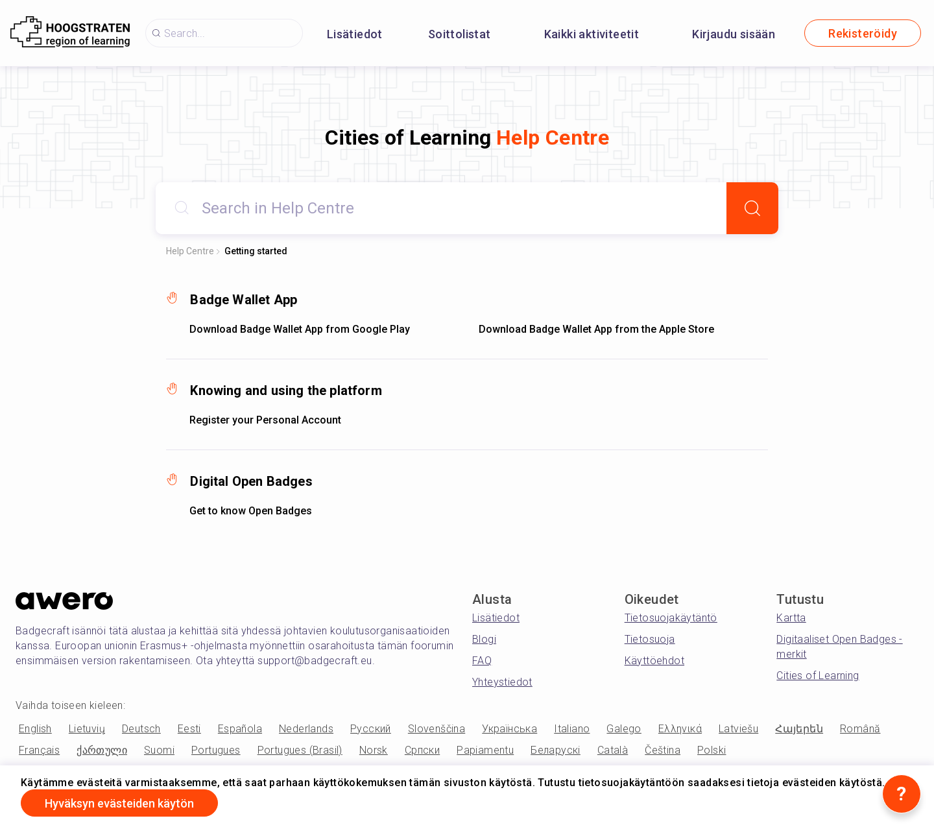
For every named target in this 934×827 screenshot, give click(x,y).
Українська (509, 729)
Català (612, 750)
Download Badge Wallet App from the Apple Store (596, 329)
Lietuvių (87, 729)
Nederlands (306, 729)
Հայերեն (799, 729)
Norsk (373, 750)
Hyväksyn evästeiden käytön (119, 803)
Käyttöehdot (654, 660)
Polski (711, 750)
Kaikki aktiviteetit (592, 34)
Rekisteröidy (862, 33)
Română (860, 729)
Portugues (216, 750)
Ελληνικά (680, 729)
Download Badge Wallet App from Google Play (299, 329)
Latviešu (738, 729)
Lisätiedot (355, 34)
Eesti (189, 729)
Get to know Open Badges (250, 511)
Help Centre (190, 251)
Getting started (255, 251)
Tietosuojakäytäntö (671, 618)
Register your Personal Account (265, 420)
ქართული (102, 750)
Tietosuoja (650, 639)
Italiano (572, 729)
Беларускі (556, 750)
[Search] (752, 208)
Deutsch (141, 729)
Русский (370, 729)
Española (240, 729)
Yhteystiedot (502, 682)
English (35, 729)
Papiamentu (485, 750)
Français (39, 750)
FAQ (482, 660)
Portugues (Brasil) (299, 750)
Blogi (484, 639)
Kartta (791, 618)
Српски (422, 750)
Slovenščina (436, 729)
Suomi (159, 750)
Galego (623, 729)
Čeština (662, 750)
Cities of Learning (817, 675)
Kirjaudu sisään (733, 34)
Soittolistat (459, 34)
